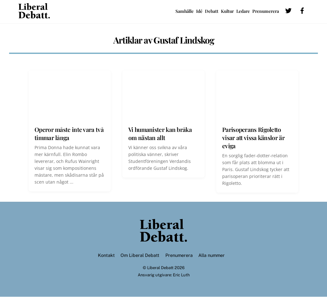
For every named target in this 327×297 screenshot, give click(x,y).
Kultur (227, 11)
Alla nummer (211, 255)
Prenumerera (265, 11)
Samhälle (184, 11)
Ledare (243, 11)
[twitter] (288, 10)
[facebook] (302, 10)
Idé (199, 11)
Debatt (211, 11)
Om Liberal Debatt (140, 255)
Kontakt (106, 255)
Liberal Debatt (160, 267)
